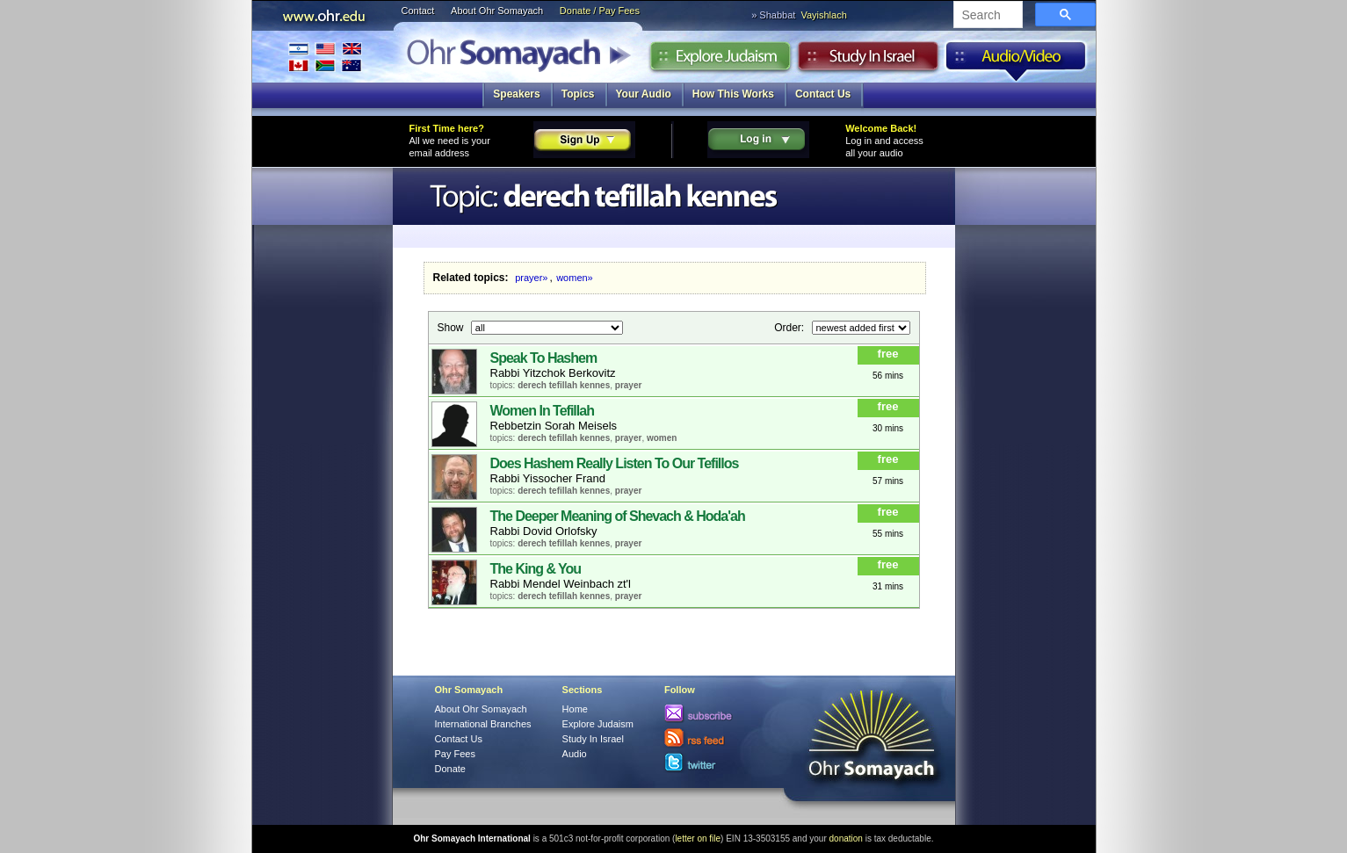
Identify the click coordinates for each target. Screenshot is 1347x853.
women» (574, 277)
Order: (790, 327)
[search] (986, 16)
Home (575, 709)
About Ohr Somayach (497, 10)
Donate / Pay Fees (600, 10)
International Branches (325, 56)
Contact (418, 10)
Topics (578, 94)
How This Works (733, 94)
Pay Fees (455, 753)
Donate (450, 768)
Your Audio (643, 94)
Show (452, 327)
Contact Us (823, 94)
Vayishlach (823, 15)
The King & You (536, 568)
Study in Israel (868, 61)
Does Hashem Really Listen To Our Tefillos (614, 463)
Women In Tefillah (542, 410)
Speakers (516, 94)
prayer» (531, 277)
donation (846, 838)
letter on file (698, 838)
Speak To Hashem (543, 358)
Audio (1016, 61)
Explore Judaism (720, 61)
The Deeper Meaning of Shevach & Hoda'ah (617, 516)
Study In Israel (593, 739)
